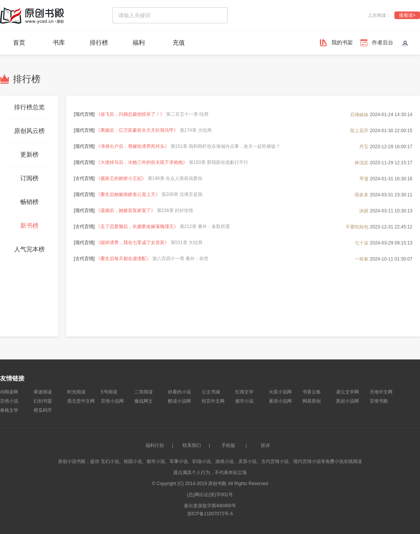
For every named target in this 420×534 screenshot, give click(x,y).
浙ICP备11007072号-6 (210, 513)
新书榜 (29, 225)
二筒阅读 (143, 392)
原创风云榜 (29, 131)
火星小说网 (280, 392)
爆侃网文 (143, 401)
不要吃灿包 (357, 226)
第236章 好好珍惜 (175, 210)
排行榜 (99, 42)
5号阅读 (109, 392)
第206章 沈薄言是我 (182, 194)
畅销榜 (29, 202)
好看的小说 (179, 392)
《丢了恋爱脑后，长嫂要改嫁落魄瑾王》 (137, 226)
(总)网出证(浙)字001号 (210, 494)
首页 (19, 42)
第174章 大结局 (196, 130)
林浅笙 (361, 162)
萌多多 (361, 194)
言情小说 (9, 401)
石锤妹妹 (359, 114)
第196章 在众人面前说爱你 (175, 178)
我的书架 (342, 42)
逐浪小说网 (280, 401)
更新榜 (29, 154)
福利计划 (154, 445)
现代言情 (84, 114)
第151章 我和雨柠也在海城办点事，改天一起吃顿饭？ (225, 146)
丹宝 (363, 146)
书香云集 (311, 392)
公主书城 (211, 392)
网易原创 (311, 401)
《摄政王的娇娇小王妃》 (121, 178)
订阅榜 (29, 178)
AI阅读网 (9, 392)
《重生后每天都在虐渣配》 (123, 258)
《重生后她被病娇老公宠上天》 (128, 194)
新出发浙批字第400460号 (210, 505)
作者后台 (382, 42)
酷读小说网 (179, 401)
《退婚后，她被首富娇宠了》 (125, 210)
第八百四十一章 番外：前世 (180, 258)
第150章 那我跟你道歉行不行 (218, 162)
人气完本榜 (29, 249)
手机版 (228, 445)
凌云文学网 (347, 392)
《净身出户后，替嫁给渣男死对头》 (132, 146)
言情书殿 (379, 401)
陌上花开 (359, 130)
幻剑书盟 (43, 401)
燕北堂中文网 (81, 401)
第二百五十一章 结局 (187, 114)
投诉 (265, 445)
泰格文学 (9, 410)
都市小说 (244, 401)
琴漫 (363, 178)
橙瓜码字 (43, 410)
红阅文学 (244, 392)
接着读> (407, 15)
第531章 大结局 (186, 242)
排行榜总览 (29, 107)
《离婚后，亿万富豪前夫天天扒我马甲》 (137, 130)
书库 (59, 42)
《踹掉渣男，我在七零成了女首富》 (132, 242)
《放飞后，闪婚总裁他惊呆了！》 (130, 114)
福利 (138, 42)
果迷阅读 (43, 392)
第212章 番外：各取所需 (205, 226)
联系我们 (192, 445)
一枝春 (361, 258)
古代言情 (84, 178)
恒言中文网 (213, 401)
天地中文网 (381, 392)
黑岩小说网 (347, 401)
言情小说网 (112, 401)
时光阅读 (76, 392)
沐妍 (363, 210)
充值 (179, 42)
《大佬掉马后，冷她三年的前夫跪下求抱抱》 (141, 162)
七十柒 (361, 242)
